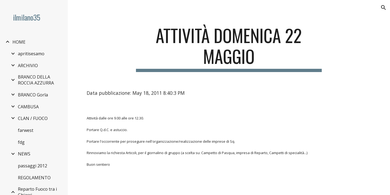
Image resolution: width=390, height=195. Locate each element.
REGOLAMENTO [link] (34, 178)
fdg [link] (21, 142)
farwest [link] (25, 130)
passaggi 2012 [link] (32, 166)
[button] (383, 7)
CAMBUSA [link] (28, 107)
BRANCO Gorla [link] (33, 95)
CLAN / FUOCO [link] (33, 118)
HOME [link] (18, 42)
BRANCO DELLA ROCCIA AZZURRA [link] (36, 80)
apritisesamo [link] (31, 54)
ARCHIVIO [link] (28, 66)
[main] (229, 48)
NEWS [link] (24, 154)
